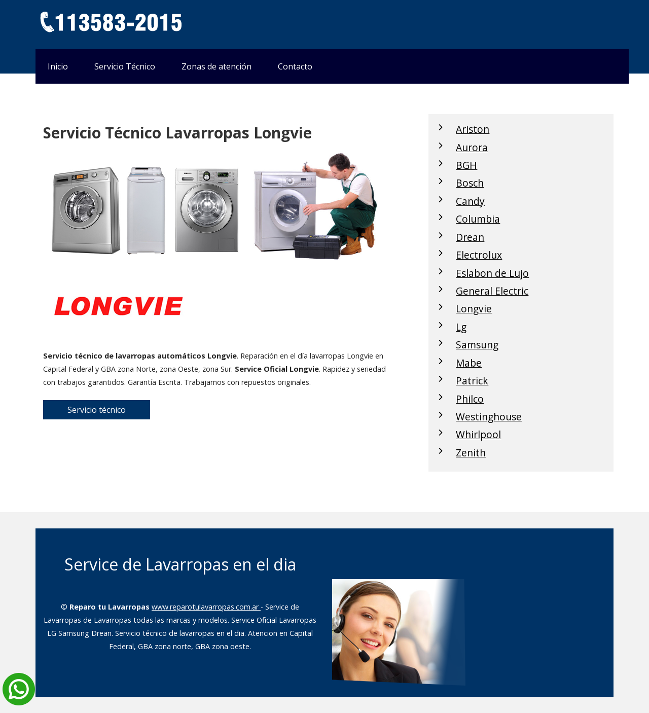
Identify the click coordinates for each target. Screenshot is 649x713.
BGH (466, 165)
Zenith (471, 452)
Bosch (470, 183)
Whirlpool (478, 434)
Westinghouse (489, 416)
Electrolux (479, 255)
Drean (470, 237)
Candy (470, 201)
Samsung (477, 344)
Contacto (295, 66)
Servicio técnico (96, 409)
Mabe (469, 363)
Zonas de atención (216, 66)
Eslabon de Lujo (492, 273)
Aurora (472, 147)
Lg (461, 327)
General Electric (492, 291)
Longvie (474, 308)
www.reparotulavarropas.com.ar (206, 607)
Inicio (58, 66)
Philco (470, 399)
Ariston (472, 129)
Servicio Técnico (124, 66)
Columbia (478, 219)
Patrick (472, 380)
